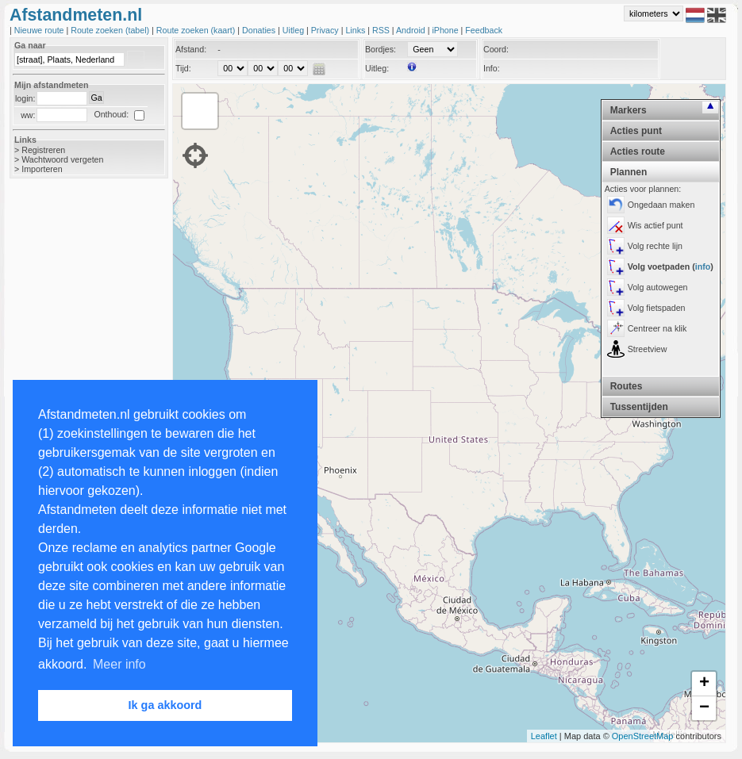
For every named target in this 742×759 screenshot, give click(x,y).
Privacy (326, 30)
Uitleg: (377, 68)
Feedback (483, 30)
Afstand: (190, 49)
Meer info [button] (119, 664)
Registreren (43, 150)
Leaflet (544, 736)
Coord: (496, 49)
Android (412, 30)
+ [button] (704, 684)
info (703, 266)
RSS (382, 30)
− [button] (704, 708)
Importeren (42, 169)
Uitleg (294, 30)
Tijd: (183, 68)
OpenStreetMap (643, 736)
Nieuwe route (40, 30)
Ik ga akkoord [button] (165, 705)
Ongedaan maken (661, 204)
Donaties (260, 30)
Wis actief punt (655, 225)
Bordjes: (380, 49)
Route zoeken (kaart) (196, 30)
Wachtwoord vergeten (62, 159)
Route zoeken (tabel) (111, 30)
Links (356, 30)
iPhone (446, 30)
